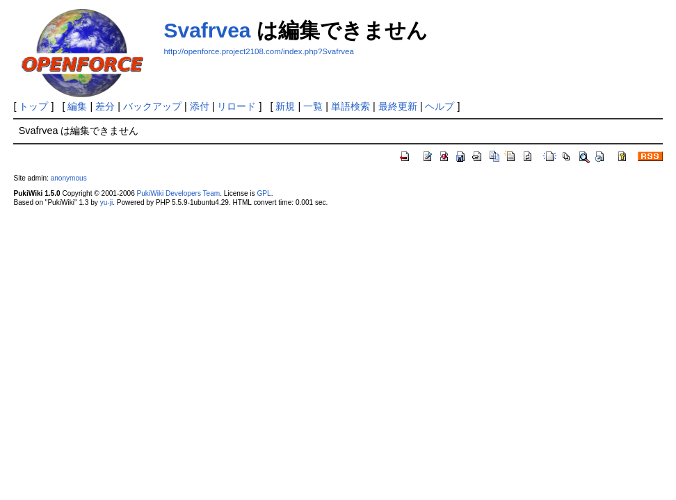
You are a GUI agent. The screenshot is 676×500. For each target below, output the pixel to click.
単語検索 (350, 106)
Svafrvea (206, 30)
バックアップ (152, 106)
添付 (199, 106)
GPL (264, 193)
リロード (236, 106)
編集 (77, 106)
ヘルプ (439, 106)
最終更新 (397, 106)
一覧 (313, 106)
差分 (105, 106)
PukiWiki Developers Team (178, 193)
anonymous (69, 178)
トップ (33, 106)
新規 (285, 106)
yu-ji (106, 202)
